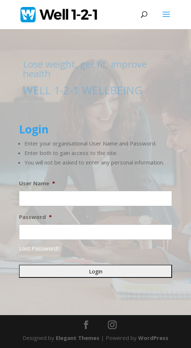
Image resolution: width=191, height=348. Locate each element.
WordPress (153, 337)
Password (35, 216)
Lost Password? (39, 248)
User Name (37, 183)
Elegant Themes (78, 337)
